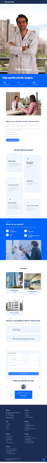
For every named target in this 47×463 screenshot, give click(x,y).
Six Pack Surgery (10, 442)
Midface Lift (28, 427)
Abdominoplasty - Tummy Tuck (31, 438)
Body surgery (9, 185)
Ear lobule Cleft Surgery (11, 453)
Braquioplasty (28, 439)
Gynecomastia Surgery (30, 442)
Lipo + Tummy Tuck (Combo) (12, 449)
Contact (8, 425)
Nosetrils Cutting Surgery (11, 450)
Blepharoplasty (9, 436)
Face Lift (27, 414)
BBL (7, 441)
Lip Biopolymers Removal (30, 425)
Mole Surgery (9, 452)
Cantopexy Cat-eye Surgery (30, 428)
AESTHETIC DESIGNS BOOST (12, 458)
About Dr (8, 424)
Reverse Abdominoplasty (30, 441)
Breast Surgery (9, 439)
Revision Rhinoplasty (29, 417)
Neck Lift (27, 430)
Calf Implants (28, 436)
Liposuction (28, 204)
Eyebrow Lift (28, 424)
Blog (7, 427)
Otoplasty (27, 415)
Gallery (8, 428)
